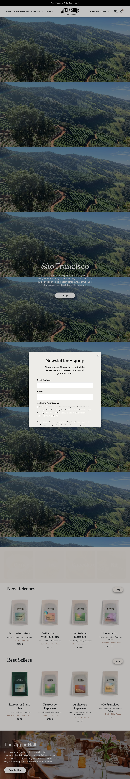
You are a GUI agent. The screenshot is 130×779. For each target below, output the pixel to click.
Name (39, 392)
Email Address (43, 380)
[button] (98, 355)
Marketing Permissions (48, 403)
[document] (65, 389)
